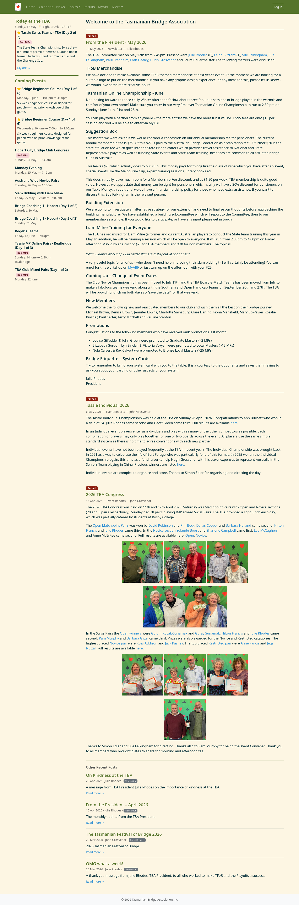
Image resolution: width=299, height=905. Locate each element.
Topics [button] (73, 7)
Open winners (131, 633)
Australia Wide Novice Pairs (37, 180)
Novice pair (118, 643)
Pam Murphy (109, 638)
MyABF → (23, 68)
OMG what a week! (104, 863)
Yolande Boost (187, 530)
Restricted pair (220, 643)
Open (189, 535)
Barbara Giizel (137, 638)
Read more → (95, 793)
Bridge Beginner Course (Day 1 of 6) (46, 121)
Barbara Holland (238, 525)
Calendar (46, 7)
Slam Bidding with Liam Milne (39, 193)
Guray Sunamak (207, 633)
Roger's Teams (26, 231)
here (234, 423)
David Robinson (160, 525)
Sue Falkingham (254, 55)
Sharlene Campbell (221, 530)
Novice (201, 535)
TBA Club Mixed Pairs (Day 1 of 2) (41, 270)
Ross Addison (146, 643)
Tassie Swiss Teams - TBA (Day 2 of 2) (46, 34)
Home (31, 7)
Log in (278, 7)
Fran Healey (139, 60)
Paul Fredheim (117, 60)
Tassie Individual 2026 (107, 405)
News (60, 7)
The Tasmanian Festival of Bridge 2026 (124, 834)
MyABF (103, 7)
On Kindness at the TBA (109, 775)
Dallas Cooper (207, 525)
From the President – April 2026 (117, 805)
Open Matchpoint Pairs (111, 525)
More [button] (116, 7)
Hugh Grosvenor (163, 60)
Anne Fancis (250, 643)
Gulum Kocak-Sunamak (169, 633)
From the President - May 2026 (116, 42)
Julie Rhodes (197, 55)
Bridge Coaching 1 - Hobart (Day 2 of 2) (46, 218)
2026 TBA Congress (105, 494)
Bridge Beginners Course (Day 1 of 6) (47, 91)
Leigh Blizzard (225, 55)
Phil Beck (187, 525)
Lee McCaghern (266, 530)
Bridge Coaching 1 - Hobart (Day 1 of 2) (46, 206)
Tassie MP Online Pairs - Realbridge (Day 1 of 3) (43, 245)
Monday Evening (28, 168)
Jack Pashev (174, 643)
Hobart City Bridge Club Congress (42, 150)
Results (89, 7)
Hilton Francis (232, 633)
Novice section (164, 530)
